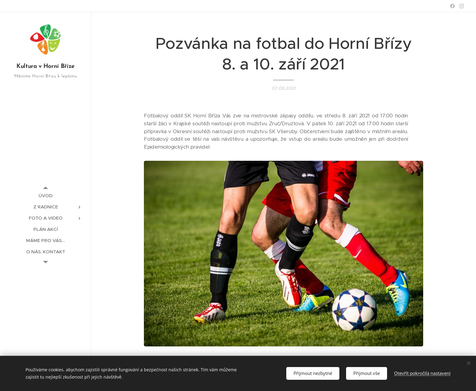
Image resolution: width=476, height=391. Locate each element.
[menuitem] (45, 195)
